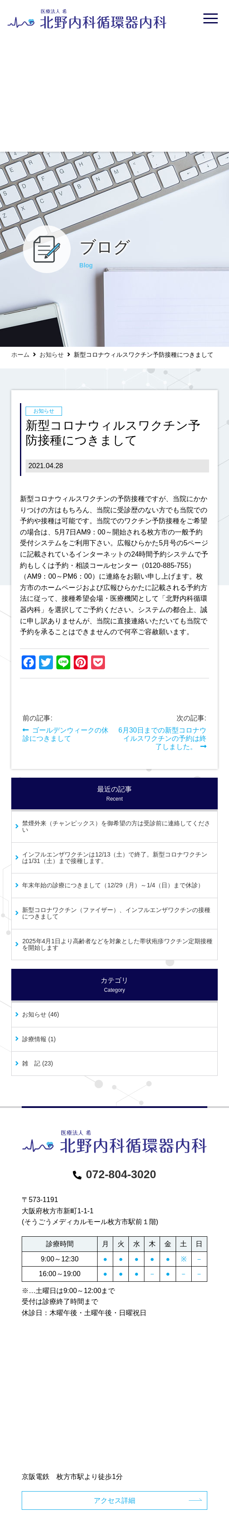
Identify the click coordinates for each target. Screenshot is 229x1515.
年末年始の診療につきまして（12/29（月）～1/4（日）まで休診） (113, 885)
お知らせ (51, 354)
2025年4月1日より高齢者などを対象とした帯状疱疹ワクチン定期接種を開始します (117, 944)
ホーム (20, 354)
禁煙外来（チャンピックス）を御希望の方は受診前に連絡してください (116, 826)
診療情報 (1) (39, 1039)
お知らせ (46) (40, 1014)
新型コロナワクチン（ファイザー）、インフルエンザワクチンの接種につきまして (116, 913)
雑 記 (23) (37, 1063)
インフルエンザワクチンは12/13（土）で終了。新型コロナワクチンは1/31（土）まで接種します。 (114, 857)
